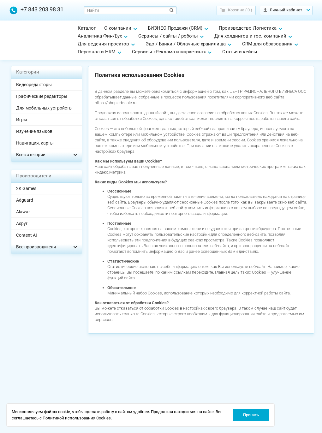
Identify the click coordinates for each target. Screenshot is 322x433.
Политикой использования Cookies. (77, 418)
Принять (251, 414)
